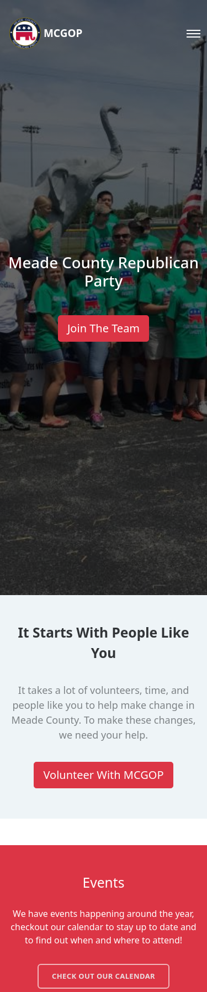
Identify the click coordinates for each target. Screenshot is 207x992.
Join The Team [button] (103, 328)
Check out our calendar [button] (103, 976)
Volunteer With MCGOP (103, 774)
